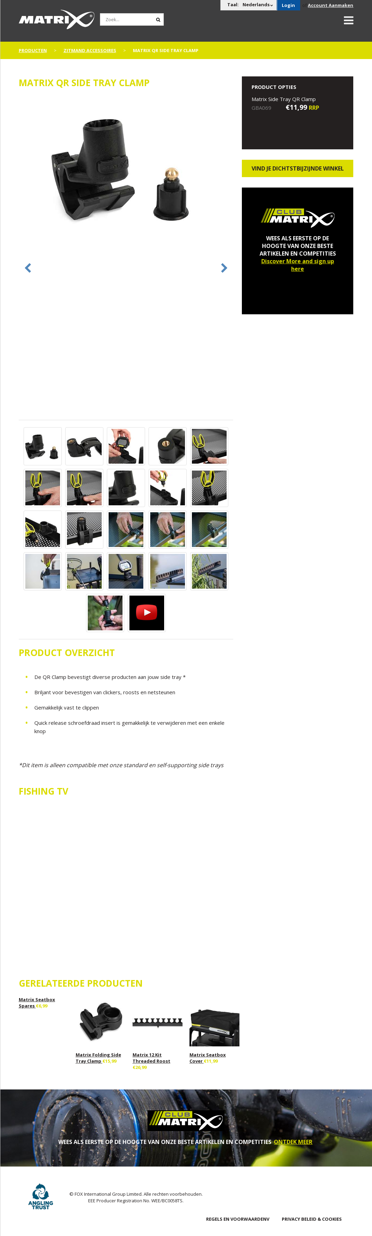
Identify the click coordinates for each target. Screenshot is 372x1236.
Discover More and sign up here (297, 265)
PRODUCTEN (33, 50)
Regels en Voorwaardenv (237, 1219)
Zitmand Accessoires (90, 50)
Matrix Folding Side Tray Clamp (98, 1058)
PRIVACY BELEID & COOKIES (312, 1219)
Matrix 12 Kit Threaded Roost (151, 1058)
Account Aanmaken (330, 5)
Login (288, 5)
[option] (126, 168)
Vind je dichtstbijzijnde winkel (298, 168)
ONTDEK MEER (293, 1142)
